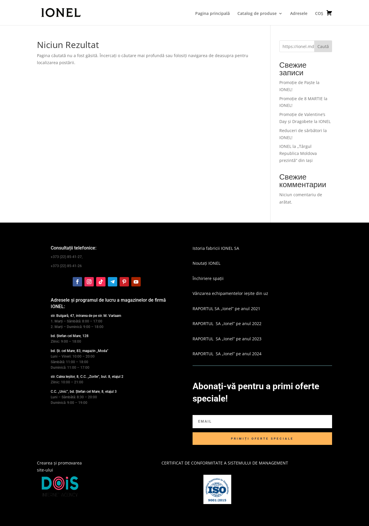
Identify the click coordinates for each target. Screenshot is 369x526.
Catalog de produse (257, 13)
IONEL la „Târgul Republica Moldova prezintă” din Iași (298, 153)
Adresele (298, 13)
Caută (323, 46)
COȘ (323, 13)
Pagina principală (212, 13)
